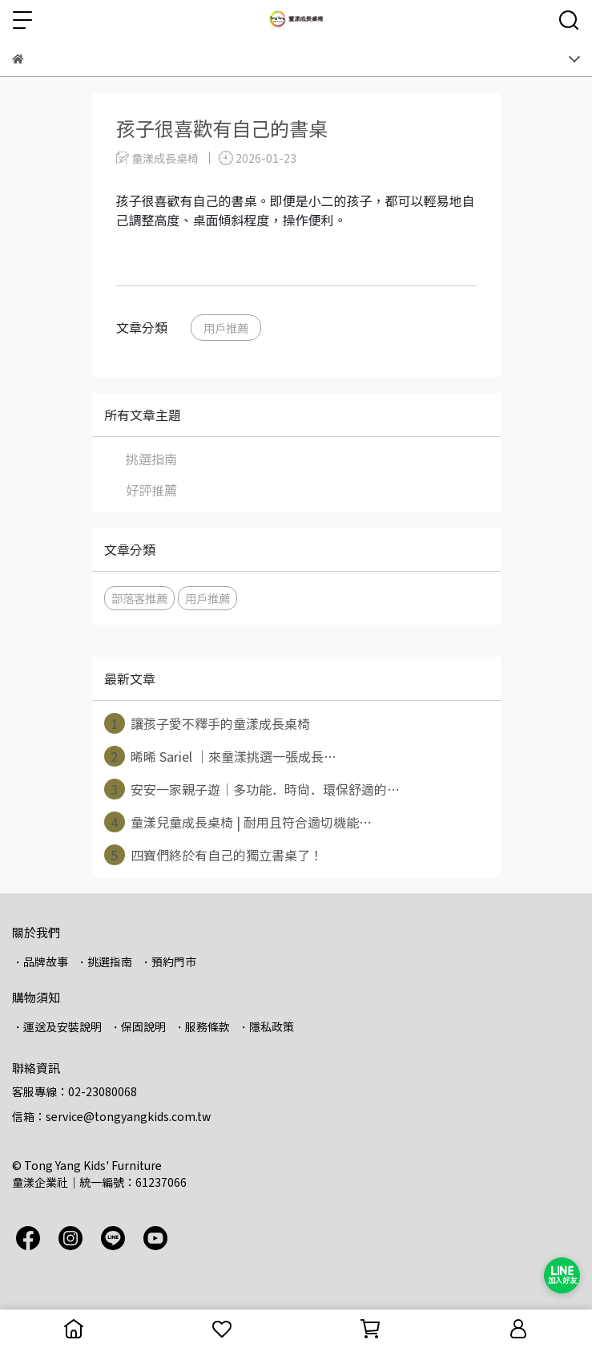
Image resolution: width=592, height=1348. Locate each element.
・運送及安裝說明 (57, 1026)
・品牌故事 (40, 961)
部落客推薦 (139, 597)
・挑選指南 (104, 961)
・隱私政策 (266, 1026)
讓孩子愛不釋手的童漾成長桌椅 (207, 723)
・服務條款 (202, 1026)
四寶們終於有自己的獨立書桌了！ (213, 854)
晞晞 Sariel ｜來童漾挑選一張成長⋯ (220, 756)
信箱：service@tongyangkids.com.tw (111, 1116)
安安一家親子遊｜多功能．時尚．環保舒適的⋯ (252, 789)
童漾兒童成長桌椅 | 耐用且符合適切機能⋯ (238, 822)
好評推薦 (151, 490)
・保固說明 (138, 1026)
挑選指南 (151, 458)
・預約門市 (168, 961)
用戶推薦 (225, 327)
